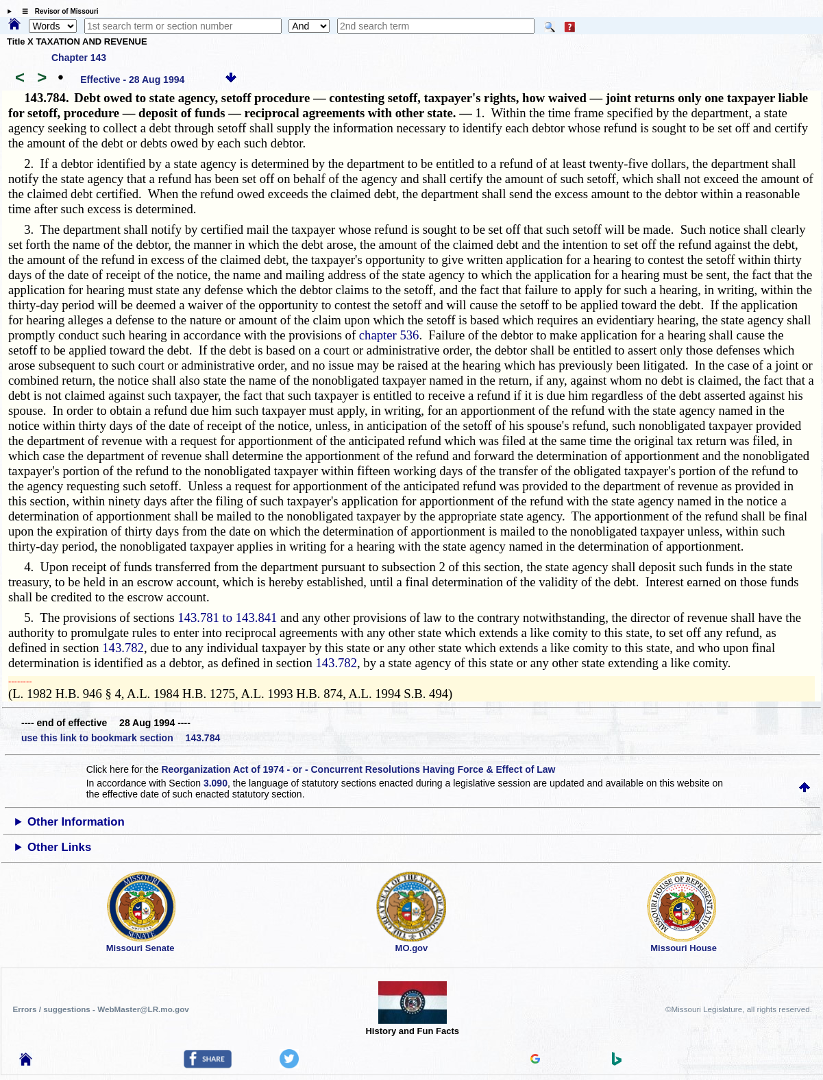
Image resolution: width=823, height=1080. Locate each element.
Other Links (59, 847)
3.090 (216, 783)
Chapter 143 (78, 57)
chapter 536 (389, 335)
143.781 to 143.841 (227, 617)
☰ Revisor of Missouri (57, 11)
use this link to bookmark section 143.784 (120, 737)
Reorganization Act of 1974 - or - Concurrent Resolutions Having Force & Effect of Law (358, 769)
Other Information (76, 821)
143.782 (123, 647)
